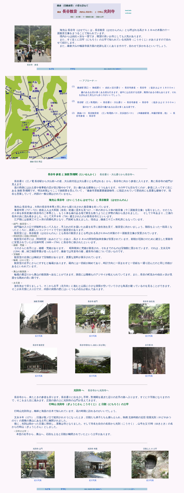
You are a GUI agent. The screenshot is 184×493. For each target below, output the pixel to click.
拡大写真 (39, 336)
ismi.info (128, 10)
